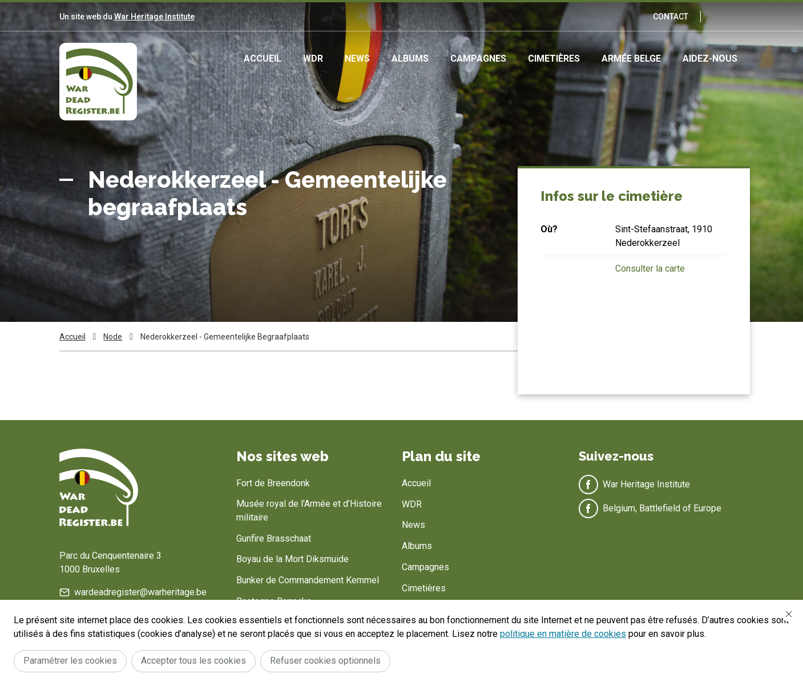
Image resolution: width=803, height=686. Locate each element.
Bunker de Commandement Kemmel (307, 580)
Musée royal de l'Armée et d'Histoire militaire (309, 510)
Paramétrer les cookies (70, 660)
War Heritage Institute (154, 16)
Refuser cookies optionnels (325, 660)
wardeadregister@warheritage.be (140, 592)
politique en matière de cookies (563, 633)
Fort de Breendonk (273, 483)
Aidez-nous (710, 58)
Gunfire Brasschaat (273, 538)
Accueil (262, 58)
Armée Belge (631, 58)
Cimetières (554, 58)
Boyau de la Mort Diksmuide (292, 559)
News (357, 58)
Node (112, 336)
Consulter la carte (650, 268)
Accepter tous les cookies (193, 660)
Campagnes (478, 58)
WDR (313, 58)
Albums (410, 58)
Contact (670, 16)
